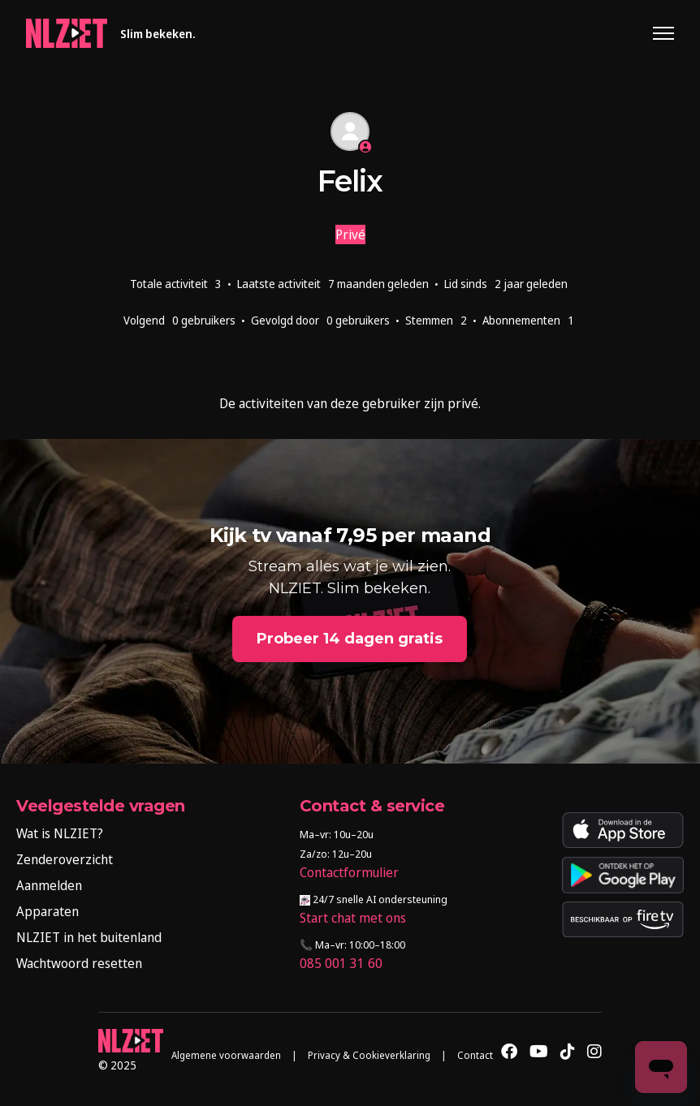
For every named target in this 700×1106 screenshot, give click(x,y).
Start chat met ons (353, 918)
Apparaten (47, 911)
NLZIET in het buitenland (89, 937)
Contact (475, 1055)
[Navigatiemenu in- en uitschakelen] (663, 33)
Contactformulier (349, 872)
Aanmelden (49, 885)
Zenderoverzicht (64, 859)
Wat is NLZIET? (59, 833)
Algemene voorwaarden (226, 1055)
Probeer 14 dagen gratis (350, 639)
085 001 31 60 (341, 963)
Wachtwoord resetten (79, 963)
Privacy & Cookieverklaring (369, 1055)
